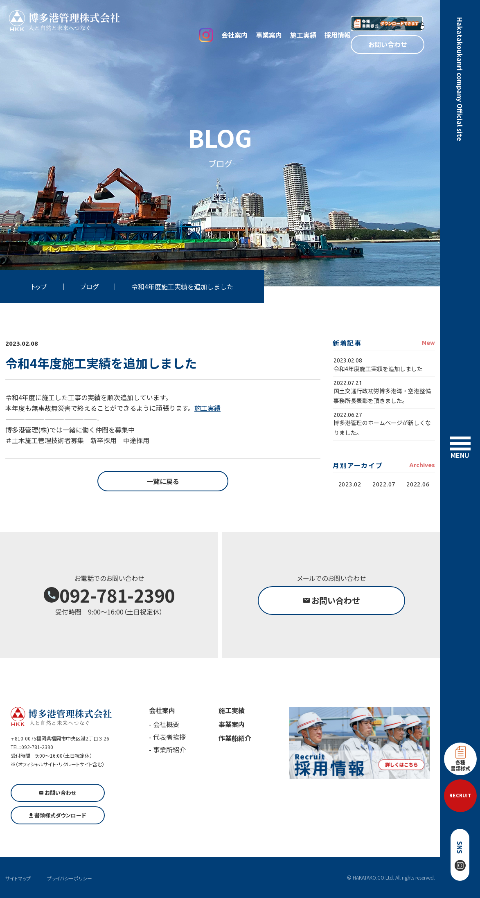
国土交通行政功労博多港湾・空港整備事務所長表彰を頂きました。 (382, 395)
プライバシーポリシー (69, 878)
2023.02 (349, 484)
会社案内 (234, 35)
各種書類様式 (460, 759)
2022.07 (383, 484)
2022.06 (417, 484)
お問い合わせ (387, 44)
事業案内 (269, 35)
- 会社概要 (164, 724)
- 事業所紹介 (167, 749)
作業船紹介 (235, 738)
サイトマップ (18, 878)
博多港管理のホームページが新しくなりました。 (382, 427)
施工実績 (303, 35)
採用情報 (338, 35)
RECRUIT (460, 795)
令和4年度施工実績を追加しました (378, 369)
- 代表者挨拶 (167, 737)
